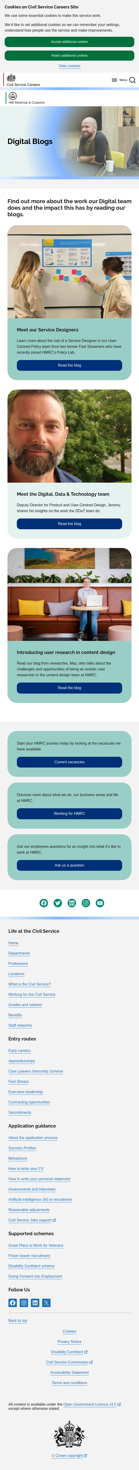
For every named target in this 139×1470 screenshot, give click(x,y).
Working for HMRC (69, 814)
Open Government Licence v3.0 (89, 1404)
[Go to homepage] (21, 80)
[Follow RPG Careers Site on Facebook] (44, 903)
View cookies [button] (69, 66)
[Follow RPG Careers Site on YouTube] (100, 903)
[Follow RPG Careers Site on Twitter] (58, 903)
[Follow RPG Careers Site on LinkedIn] (72, 903)
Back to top (17, 1321)
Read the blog (69, 365)
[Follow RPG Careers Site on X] (46, 1303)
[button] (132, 80)
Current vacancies (70, 762)
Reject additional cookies (69, 55)
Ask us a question (69, 865)
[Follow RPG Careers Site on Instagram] (86, 903)
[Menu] (118, 80)
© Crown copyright (67, 1456)
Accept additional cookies (69, 42)
